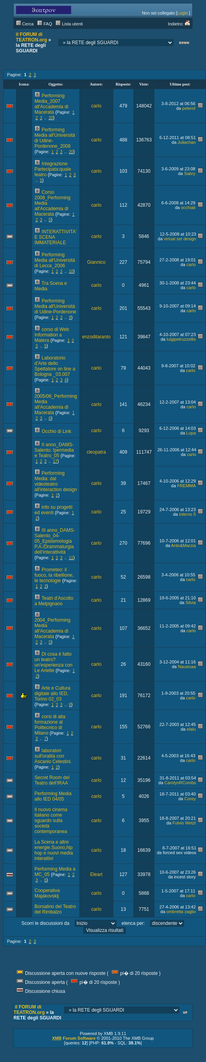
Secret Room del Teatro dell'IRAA (51, 780)
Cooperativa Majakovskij (47, 893)
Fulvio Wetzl (184, 823)
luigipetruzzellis (181, 339)
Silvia (191, 602)
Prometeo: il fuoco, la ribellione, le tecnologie (53, 575)
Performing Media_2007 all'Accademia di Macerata (51, 104)
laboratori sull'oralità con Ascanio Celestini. (53, 756)
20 (50, 118)
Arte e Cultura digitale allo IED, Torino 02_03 (52, 693)
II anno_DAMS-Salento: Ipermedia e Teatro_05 (54, 450)
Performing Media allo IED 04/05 (53, 796)
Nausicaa (187, 666)
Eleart (96, 874)
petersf (188, 108)
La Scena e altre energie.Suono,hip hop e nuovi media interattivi (53, 850)
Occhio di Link (56, 431)
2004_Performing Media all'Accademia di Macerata (52, 628)
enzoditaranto (96, 337)
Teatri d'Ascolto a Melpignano (53, 600)
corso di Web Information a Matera (51, 335)
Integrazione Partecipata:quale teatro (52, 169)
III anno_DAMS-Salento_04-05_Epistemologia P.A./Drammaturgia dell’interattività (54, 541)
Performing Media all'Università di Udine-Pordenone (55, 306)
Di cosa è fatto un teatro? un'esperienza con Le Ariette (53, 662)
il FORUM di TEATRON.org (31, 37)
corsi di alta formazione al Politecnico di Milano (49, 725)
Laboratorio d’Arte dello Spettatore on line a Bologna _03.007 (54, 366)
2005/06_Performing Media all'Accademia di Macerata (55, 404)
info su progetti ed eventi (53, 509)
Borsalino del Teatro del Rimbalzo (55, 909)
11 (71, 558)
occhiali (188, 207)
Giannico (96, 262)
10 (71, 271)
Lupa (190, 433)
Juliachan (186, 142)
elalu (191, 729)
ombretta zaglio (181, 911)
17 (55, 461)
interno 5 (187, 514)
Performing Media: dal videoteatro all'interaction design (55, 481)
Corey (189, 798)
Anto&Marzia (183, 545)
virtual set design (180, 238)
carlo (96, 106)
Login (182, 13)
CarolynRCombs (180, 782)
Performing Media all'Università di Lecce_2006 (54, 260)
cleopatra (96, 452)
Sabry (189, 173)
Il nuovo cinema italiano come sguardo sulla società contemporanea (50, 820)
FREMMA (186, 485)
